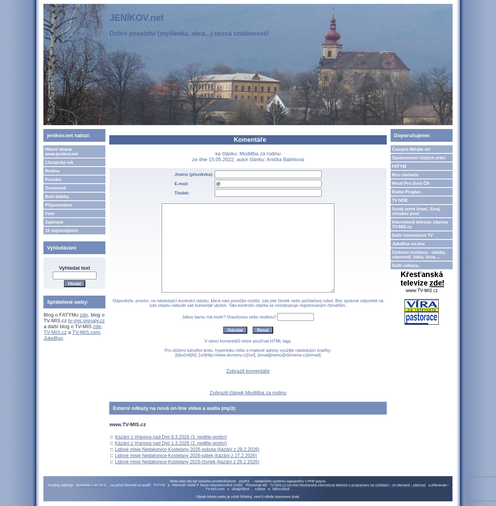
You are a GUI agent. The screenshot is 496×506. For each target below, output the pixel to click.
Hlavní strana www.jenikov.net (61, 151)
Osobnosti (55, 188)
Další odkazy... (406, 265)
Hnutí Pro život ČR (411, 183)
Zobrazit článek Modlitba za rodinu (248, 393)
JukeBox (53, 338)
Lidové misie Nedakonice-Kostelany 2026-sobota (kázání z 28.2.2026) (187, 449)
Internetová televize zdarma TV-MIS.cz (420, 224)
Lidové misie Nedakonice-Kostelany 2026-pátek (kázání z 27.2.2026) (186, 455)
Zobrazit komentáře (248, 371)
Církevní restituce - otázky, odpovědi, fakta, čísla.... (419, 254)
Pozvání (53, 179)
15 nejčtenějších (61, 230)
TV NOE (400, 200)
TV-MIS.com (86, 332)
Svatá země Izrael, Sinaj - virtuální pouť (417, 211)
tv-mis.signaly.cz (86, 321)
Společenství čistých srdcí (419, 157)
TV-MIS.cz (55, 332)
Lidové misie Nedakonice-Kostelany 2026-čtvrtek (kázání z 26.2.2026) (187, 462)
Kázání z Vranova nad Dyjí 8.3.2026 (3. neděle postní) (171, 437)
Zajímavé (54, 222)
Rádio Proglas (406, 191)
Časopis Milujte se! (411, 149)
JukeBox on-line (408, 243)
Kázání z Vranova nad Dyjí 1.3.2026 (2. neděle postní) (171, 443)
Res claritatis (405, 174)
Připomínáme (58, 205)
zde (84, 315)
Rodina (52, 171)
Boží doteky (57, 196)
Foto (49, 213)
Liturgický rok (59, 162)
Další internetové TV (412, 235)
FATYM (399, 166)
